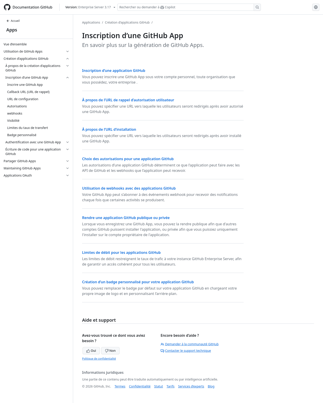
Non (110, 350)
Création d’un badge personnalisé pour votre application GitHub (138, 281)
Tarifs (171, 386)
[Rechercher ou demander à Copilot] (189, 7)
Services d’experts (191, 386)
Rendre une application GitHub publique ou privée (126, 217)
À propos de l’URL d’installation (109, 129)
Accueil (13, 21)
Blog (211, 386)
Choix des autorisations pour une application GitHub (128, 158)
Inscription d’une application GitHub (113, 70)
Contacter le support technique (186, 350)
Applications (91, 22)
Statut (158, 386)
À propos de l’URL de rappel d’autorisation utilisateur (128, 99)
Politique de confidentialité (99, 359)
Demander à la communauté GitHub (190, 344)
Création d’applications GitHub (127, 22)
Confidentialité (140, 386)
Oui (91, 350)
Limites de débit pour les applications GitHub (121, 252)
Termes (120, 386)
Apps (11, 30)
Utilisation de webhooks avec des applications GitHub (129, 188)
